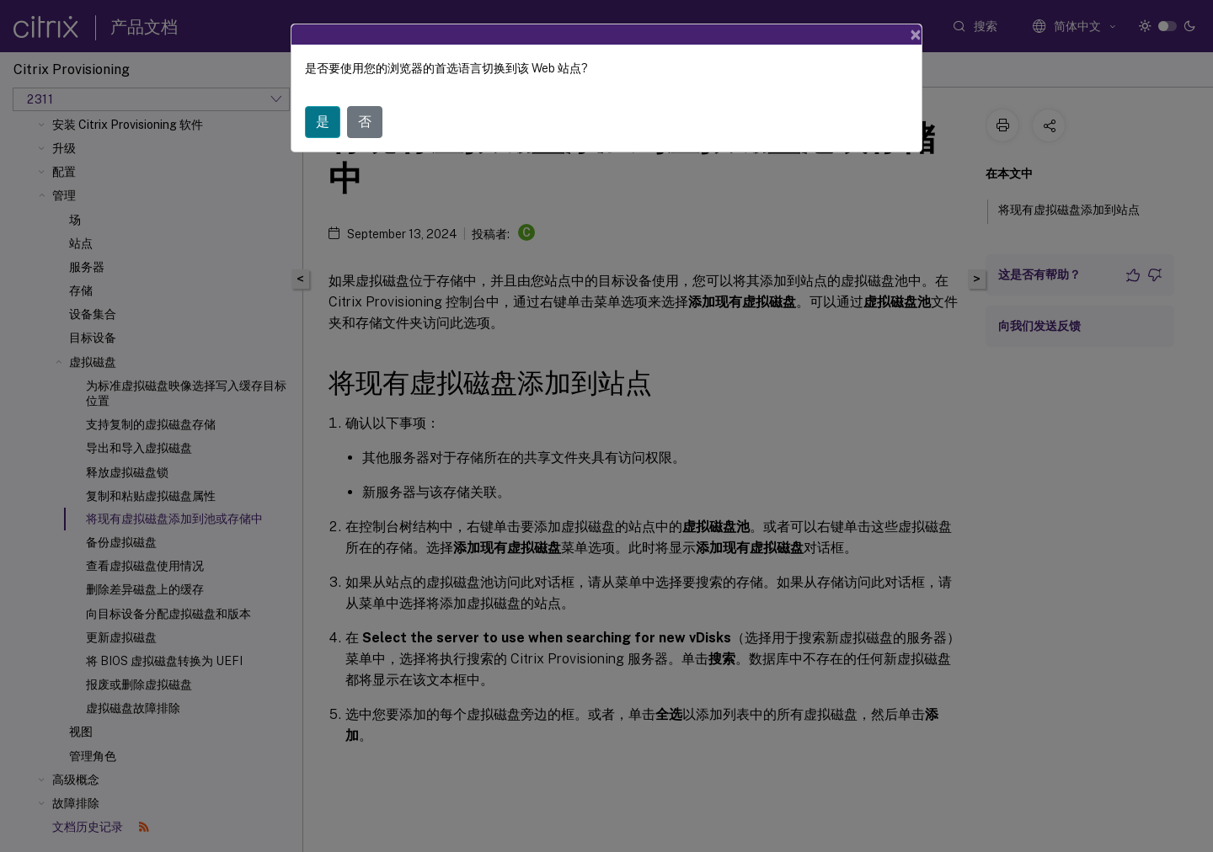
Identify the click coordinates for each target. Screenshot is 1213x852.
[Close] (915, 34)
